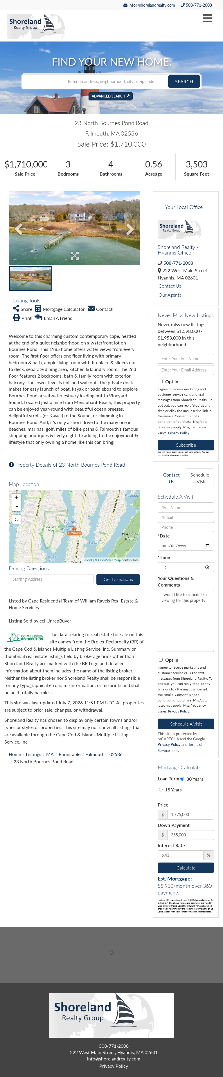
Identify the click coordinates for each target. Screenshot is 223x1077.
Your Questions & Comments (176, 581)
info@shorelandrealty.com (149, 5)
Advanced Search (108, 96)
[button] (184, 81)
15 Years (170, 789)
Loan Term (168, 778)
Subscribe (186, 445)
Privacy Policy (178, 433)
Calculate (186, 867)
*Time (164, 557)
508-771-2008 (196, 5)
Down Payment (174, 825)
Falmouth (95, 754)
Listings (33, 754)
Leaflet (87, 560)
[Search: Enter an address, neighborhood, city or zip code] (111, 81)
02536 (116, 754)
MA (50, 754)
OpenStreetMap (109, 560)
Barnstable (69, 754)
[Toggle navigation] (207, 18)
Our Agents (170, 294)
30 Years (191, 779)
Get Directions (118, 579)
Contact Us (170, 285)
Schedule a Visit (199, 478)
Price (163, 804)
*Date (164, 535)
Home (15, 754)
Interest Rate (171, 845)
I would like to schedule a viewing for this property (186, 621)
